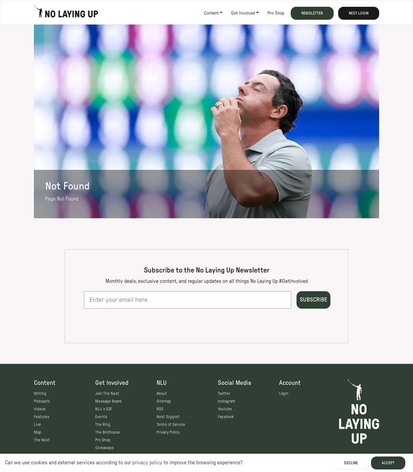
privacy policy (147, 462)
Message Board (108, 401)
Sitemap (163, 401)
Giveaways (104, 448)
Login (283, 393)
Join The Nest (107, 393)
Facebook (226, 417)
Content (211, 13)
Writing (40, 393)
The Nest (42, 440)
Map (37, 432)
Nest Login (358, 13)
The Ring (102, 424)
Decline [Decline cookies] (351, 463)
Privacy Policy (168, 432)
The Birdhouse (107, 432)
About (161, 393)
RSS (159, 409)
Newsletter (312, 13)
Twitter (224, 393)
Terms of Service (170, 424)
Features (41, 417)
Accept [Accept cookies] (388, 463)
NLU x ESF (103, 409)
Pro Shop (275, 13)
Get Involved (243, 13)
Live (37, 424)
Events (101, 417)
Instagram (226, 401)
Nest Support (168, 417)
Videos (39, 409)
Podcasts (42, 401)
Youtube (225, 409)
